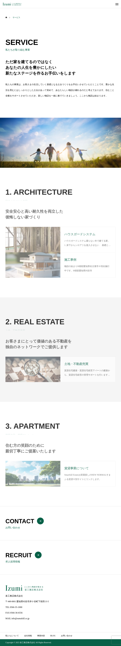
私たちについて (12, 636)
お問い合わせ (66, 636)
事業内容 (41, 636)
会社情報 (28, 636)
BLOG (52, 636)
